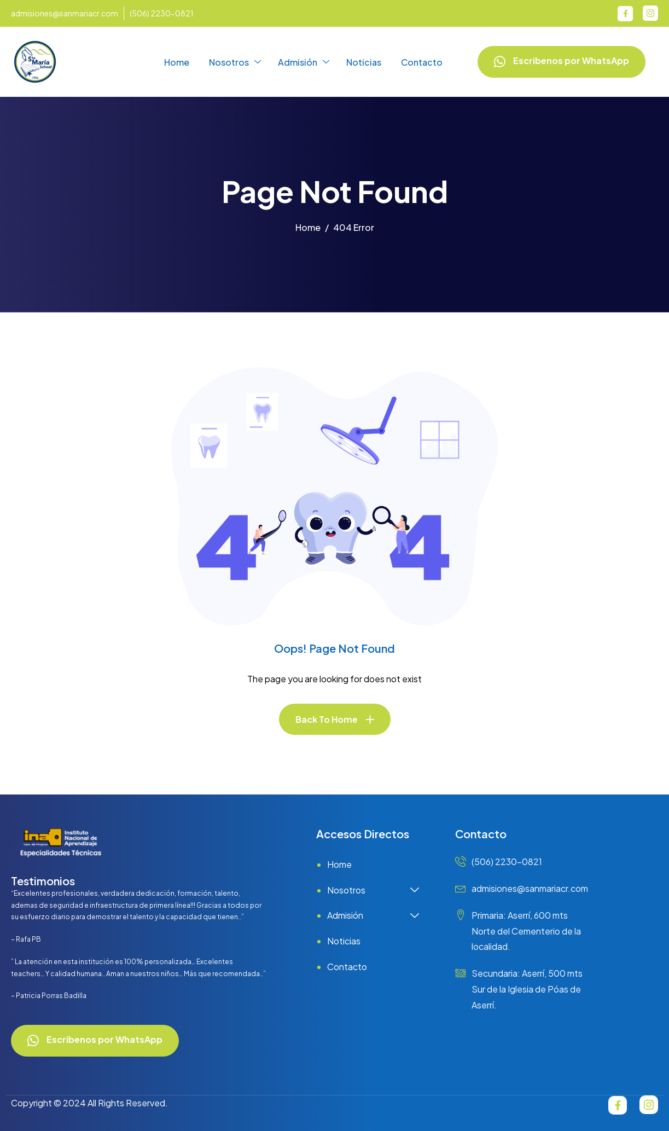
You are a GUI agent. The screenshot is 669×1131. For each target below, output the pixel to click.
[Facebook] (625, 13)
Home (176, 62)
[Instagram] (650, 13)
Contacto (422, 62)
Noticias (363, 62)
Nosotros (235, 62)
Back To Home (326, 719)
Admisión (303, 62)
